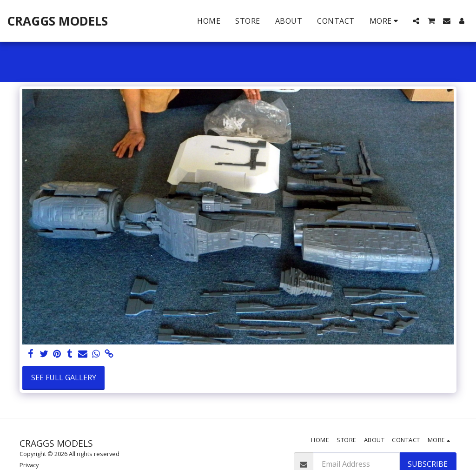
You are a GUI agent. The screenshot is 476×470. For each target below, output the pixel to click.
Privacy (29, 465)
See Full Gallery (63, 377)
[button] (416, 21)
